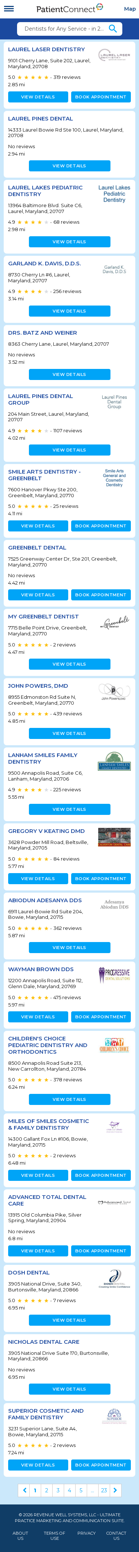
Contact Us (116, 1536)
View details (38, 97)
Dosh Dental (29, 1272)
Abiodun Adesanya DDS (45, 900)
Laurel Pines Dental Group (40, 399)
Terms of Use (54, 1536)
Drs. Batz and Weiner (42, 332)
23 (104, 1490)
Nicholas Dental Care (43, 1341)
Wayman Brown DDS (41, 969)
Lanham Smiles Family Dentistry (42, 758)
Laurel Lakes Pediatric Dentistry (45, 191)
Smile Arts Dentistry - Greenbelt (44, 475)
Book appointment (101, 97)
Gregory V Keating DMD (46, 830)
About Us (20, 1536)
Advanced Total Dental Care (47, 1200)
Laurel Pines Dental (40, 118)
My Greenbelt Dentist (43, 616)
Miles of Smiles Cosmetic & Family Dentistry (48, 1124)
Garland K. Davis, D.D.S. (44, 263)
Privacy (86, 1533)
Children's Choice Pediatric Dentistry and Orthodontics (47, 1045)
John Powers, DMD (38, 685)
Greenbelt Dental (37, 547)
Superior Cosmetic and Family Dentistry (46, 1414)
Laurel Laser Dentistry (46, 49)
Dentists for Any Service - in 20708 (65, 28)
